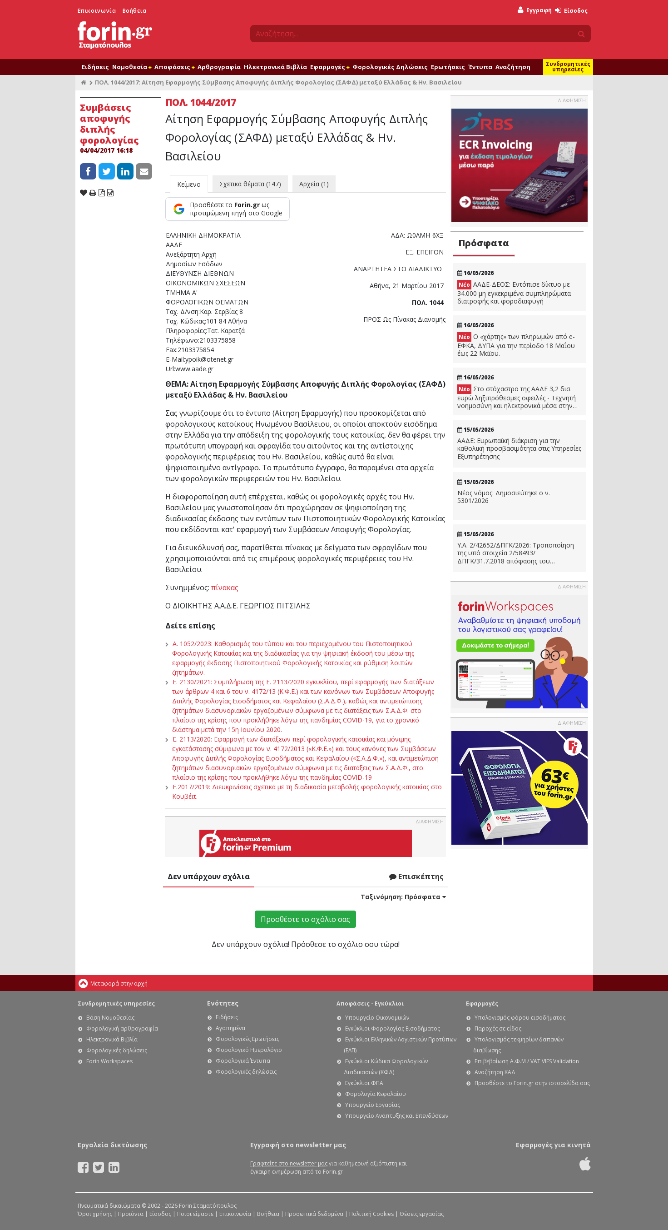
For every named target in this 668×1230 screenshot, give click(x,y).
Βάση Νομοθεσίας (110, 1017)
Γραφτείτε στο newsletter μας (288, 1163)
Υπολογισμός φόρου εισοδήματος (520, 1017)
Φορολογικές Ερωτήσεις (247, 1039)
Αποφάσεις (174, 67)
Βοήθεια (135, 11)
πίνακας (224, 588)
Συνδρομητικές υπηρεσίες (568, 66)
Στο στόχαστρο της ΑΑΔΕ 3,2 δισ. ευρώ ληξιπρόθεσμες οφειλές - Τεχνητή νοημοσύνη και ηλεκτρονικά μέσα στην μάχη (516, 397)
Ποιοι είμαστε (195, 1214)
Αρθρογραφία (219, 67)
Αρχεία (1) (314, 183)
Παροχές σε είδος (498, 1028)
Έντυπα (480, 67)
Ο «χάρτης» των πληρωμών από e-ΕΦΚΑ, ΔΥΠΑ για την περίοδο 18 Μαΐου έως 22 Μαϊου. (516, 345)
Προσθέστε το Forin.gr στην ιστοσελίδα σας (532, 1083)
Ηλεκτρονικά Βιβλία (275, 67)
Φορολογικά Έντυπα (243, 1061)
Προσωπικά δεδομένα (314, 1214)
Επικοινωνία (97, 11)
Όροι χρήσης (95, 1214)
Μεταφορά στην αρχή (119, 983)
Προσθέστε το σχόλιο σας (305, 919)
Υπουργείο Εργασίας (372, 1105)
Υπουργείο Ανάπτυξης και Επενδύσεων (396, 1116)
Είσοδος (571, 11)
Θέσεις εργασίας (422, 1214)
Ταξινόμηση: (403, 896)
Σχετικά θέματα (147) (250, 183)
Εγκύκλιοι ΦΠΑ (364, 1083)
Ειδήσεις (95, 67)
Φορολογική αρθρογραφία (122, 1028)
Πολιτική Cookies (371, 1214)
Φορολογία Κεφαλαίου (375, 1094)
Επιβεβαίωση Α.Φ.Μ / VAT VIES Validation (527, 1061)
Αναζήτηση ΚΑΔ (495, 1072)
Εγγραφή (535, 10)
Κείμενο (189, 184)
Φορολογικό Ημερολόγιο (249, 1050)
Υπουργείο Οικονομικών (377, 1017)
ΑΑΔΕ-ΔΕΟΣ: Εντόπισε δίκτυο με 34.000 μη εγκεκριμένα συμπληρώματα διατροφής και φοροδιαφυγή (514, 292)
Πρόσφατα (483, 243)
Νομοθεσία (131, 67)
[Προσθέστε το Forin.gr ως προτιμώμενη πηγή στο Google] (227, 209)
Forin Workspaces (109, 1061)
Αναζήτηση (512, 67)
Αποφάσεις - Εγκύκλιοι (370, 1003)
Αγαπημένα (230, 1028)
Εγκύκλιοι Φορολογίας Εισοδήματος (392, 1028)
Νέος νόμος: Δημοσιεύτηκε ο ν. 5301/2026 (503, 497)
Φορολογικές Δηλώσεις (390, 67)
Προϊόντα (130, 1214)
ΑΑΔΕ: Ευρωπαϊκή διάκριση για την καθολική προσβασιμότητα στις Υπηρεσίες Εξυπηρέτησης (519, 449)
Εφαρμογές (329, 67)
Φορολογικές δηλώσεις (116, 1050)
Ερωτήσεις (448, 67)
